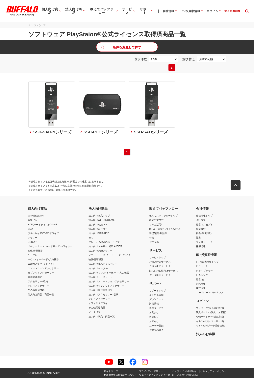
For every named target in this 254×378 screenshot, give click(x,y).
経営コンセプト (204, 224)
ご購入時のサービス (160, 262)
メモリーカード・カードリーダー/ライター (50, 246)
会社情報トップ (204, 216)
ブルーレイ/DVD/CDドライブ (43, 233)
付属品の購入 (156, 330)
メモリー (32, 237)
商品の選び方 (156, 220)
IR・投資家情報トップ (207, 262)
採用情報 (201, 246)
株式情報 (201, 288)
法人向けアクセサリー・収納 (103, 295)
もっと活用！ (155, 224)
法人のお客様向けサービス (163, 271)
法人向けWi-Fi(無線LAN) (101, 220)
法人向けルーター (98, 229)
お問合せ (154, 312)
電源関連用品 (35, 277)
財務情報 (201, 284)
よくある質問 (156, 295)
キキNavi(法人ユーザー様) (210, 321)
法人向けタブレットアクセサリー (106, 286)
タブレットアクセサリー (41, 273)
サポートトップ (157, 290)
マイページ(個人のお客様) (210, 308)
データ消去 (94, 312)
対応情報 (154, 304)
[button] (236, 185)
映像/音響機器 (35, 251)
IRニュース (202, 266)
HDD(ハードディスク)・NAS (42, 224)
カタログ (154, 317)
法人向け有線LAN (98, 224)
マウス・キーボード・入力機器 (43, 259)
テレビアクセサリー (38, 286)
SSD (30, 229)
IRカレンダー (203, 275)
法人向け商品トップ (99, 216)
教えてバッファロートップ (163, 216)
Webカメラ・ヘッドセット (41, 264)
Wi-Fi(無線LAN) (36, 216)
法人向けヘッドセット (100, 277)
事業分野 (201, 229)
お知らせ (154, 321)
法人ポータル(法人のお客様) (211, 312)
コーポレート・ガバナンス (209, 292)
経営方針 (201, 279)
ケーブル (32, 255)
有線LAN (32, 220)
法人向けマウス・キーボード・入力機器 (109, 273)
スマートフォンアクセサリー (43, 268)
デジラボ (154, 242)
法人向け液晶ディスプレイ (103, 264)
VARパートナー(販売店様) (210, 317)
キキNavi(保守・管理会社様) (210, 325)
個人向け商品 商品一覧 (41, 295)
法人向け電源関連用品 (100, 290)
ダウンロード (156, 299)
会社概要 (201, 220)
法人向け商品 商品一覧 (102, 316)
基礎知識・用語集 (158, 233)
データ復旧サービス (160, 275)
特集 (151, 237)
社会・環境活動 (204, 233)
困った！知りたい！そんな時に (164, 229)
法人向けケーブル (98, 268)
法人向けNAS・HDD (99, 233)
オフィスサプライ (98, 303)
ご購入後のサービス (160, 266)
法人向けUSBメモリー (101, 251)
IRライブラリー (204, 271)
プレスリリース (204, 242)
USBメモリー (35, 242)
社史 (198, 237)
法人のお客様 (205, 334)
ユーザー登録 (156, 325)
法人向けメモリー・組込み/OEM (105, 246)
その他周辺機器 (36, 290)
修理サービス (156, 308)
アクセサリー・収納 (38, 281)
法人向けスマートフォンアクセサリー (109, 281)
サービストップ (157, 257)
